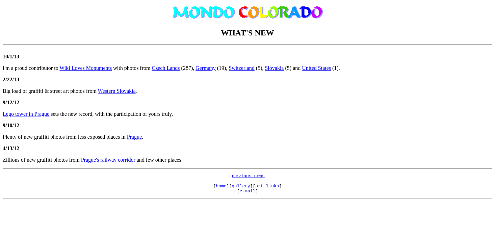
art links (267, 189)
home (221, 189)
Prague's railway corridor (108, 160)
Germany (206, 68)
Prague (134, 137)
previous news (247, 176)
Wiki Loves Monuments (85, 68)
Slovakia (274, 68)
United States (316, 68)
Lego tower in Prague (26, 114)
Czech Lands (166, 68)
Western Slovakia (117, 91)
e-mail (248, 195)
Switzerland (241, 68)
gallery (241, 189)
